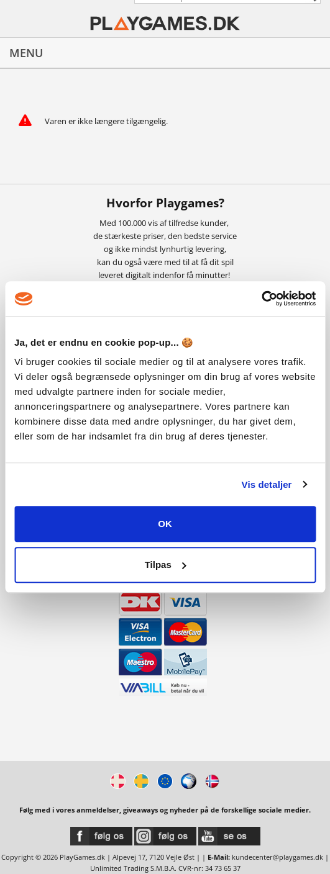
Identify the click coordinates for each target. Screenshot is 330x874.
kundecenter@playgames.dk (277, 857)
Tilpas (165, 564)
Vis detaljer (267, 484)
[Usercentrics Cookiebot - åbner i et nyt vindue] (261, 299)
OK (165, 523)
